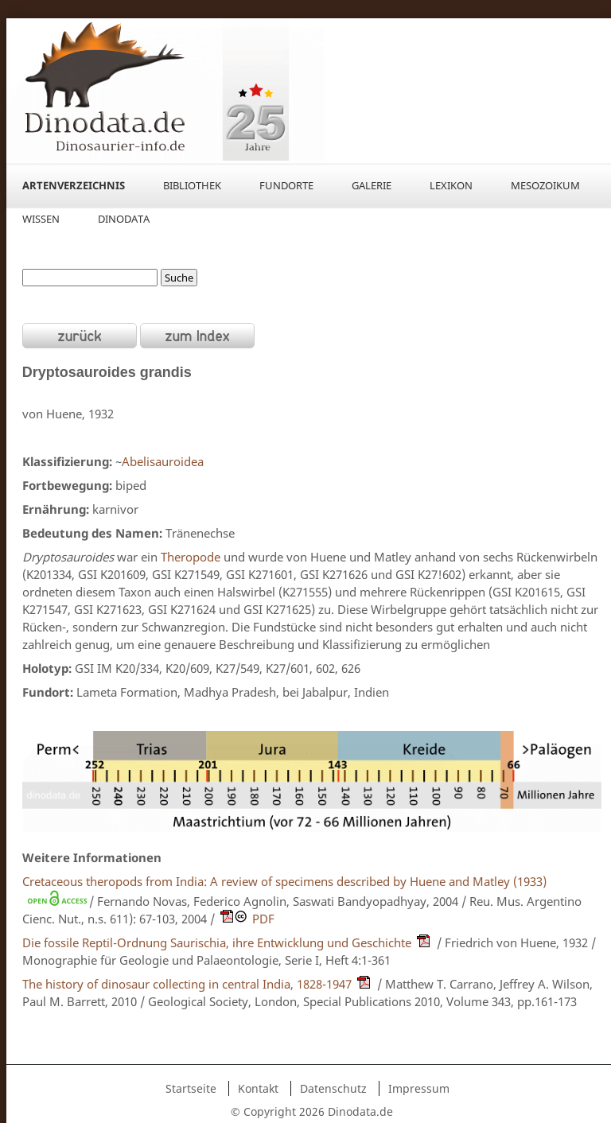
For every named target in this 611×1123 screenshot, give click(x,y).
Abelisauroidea (163, 461)
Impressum (418, 1088)
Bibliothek (192, 185)
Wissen (41, 219)
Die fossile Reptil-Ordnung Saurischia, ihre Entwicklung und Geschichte (216, 942)
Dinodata (124, 219)
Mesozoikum (545, 185)
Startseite (190, 1088)
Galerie (371, 185)
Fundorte (286, 185)
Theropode (190, 557)
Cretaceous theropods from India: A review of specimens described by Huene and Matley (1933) (284, 881)
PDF (263, 919)
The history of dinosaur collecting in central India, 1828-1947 (187, 984)
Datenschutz (333, 1088)
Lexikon (451, 185)
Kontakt (258, 1088)
